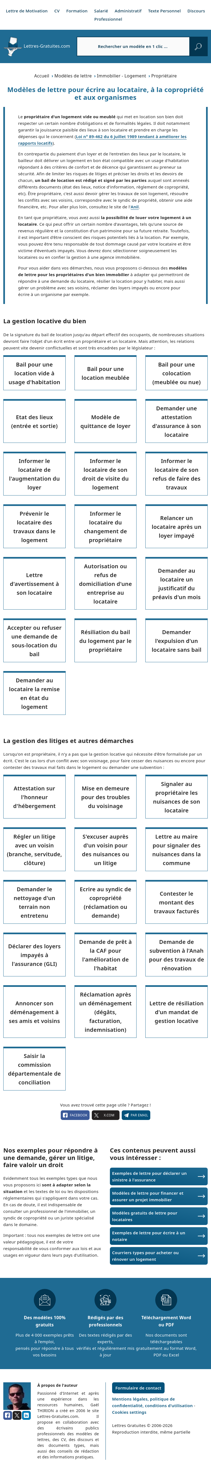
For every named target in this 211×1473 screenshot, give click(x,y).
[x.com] (17, 1415)
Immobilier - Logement (121, 76)
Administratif (128, 11)
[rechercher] (198, 46)
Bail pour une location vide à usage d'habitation (34, 373)
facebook (75, 1115)
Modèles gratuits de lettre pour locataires (144, 1216)
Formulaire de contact (138, 1388)
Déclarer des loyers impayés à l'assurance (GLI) (34, 955)
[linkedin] (26, 1415)
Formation (76, 11)
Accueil (41, 76)
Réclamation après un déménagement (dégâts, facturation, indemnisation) (105, 1012)
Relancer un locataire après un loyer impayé (176, 526)
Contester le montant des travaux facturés (176, 902)
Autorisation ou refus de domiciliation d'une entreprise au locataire (105, 583)
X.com (105, 1115)
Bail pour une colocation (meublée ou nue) (176, 373)
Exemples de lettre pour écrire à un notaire (148, 1236)
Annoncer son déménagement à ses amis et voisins (34, 1012)
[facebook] (7, 1415)
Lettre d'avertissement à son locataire (34, 583)
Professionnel (108, 19)
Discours (196, 11)
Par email (136, 1115)
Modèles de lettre (73, 76)
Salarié (101, 11)
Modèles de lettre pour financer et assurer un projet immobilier (148, 1196)
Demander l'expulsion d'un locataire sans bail (176, 640)
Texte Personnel (164, 11)
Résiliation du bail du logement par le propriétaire (105, 640)
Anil (135, 206)
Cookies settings (129, 1412)
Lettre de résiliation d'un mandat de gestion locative (176, 1012)
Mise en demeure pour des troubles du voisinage (105, 797)
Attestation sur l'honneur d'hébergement (34, 797)
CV (57, 11)
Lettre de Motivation (27, 11)
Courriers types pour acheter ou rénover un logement (145, 1256)
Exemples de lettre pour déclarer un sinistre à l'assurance (149, 1176)
